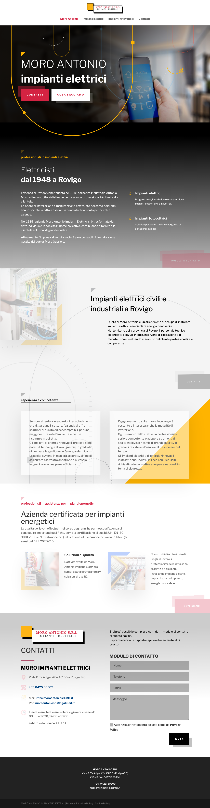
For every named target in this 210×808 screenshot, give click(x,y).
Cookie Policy (102, 803)
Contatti (144, 19)
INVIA (179, 739)
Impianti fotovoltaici (121, 19)
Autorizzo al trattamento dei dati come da (145, 727)
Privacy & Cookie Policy (79, 803)
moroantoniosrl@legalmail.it (55, 703)
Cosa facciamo (70, 94)
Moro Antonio (69, 19)
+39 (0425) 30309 (105, 783)
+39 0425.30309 (41, 687)
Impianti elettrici (93, 19)
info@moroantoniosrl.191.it (54, 698)
